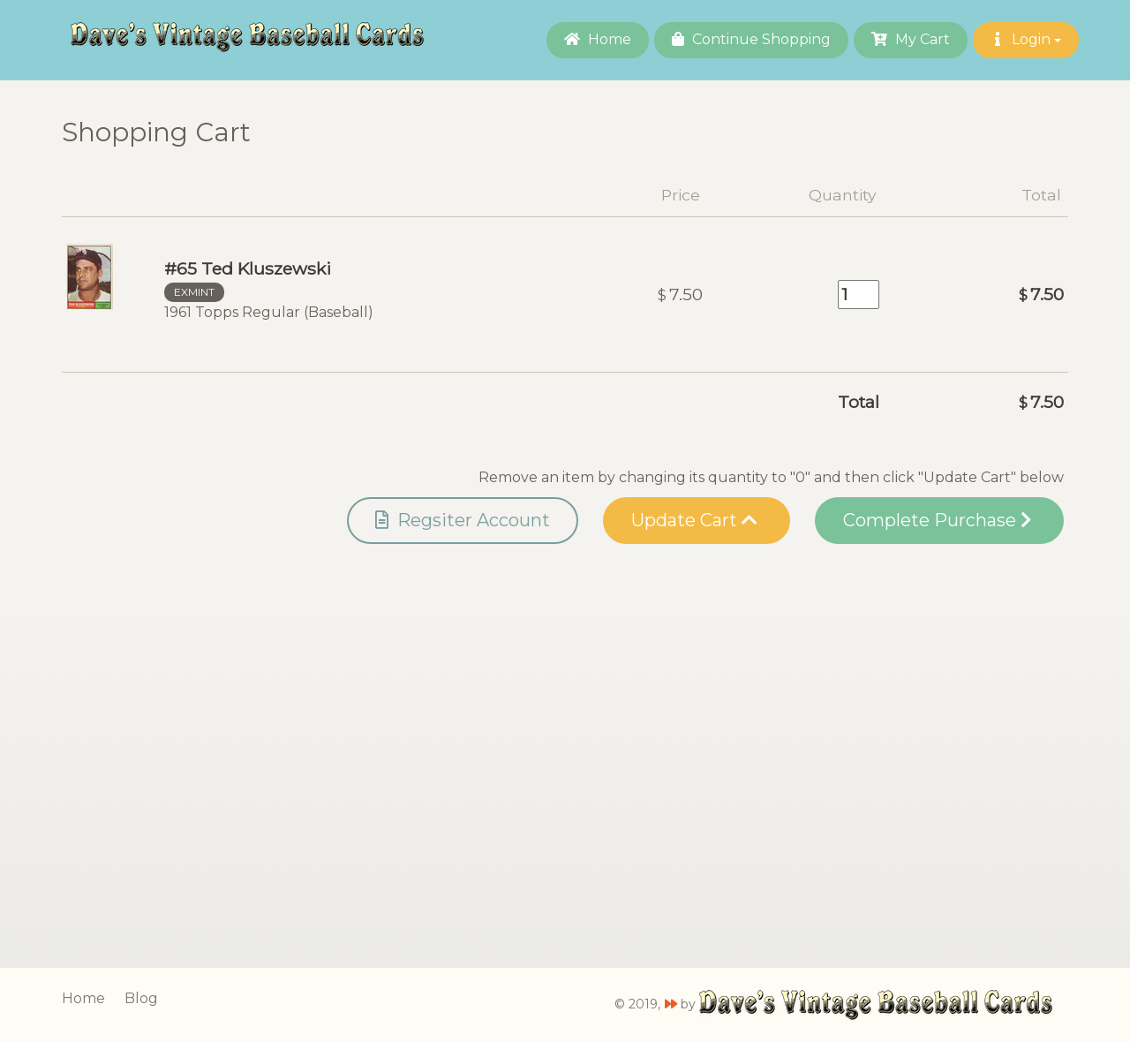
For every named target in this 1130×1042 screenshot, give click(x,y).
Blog (141, 998)
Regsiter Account (462, 520)
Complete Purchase (937, 520)
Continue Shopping (751, 39)
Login (1026, 39)
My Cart (910, 39)
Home (597, 39)
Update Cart (694, 520)
